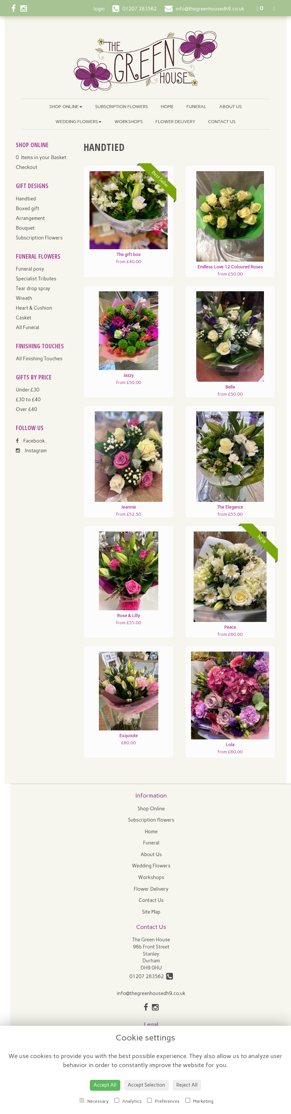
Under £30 (27, 390)
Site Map (151, 912)
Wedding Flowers (79, 121)
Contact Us (221, 121)
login (99, 9)
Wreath (24, 298)
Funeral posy (30, 269)
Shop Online (65, 106)
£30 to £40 (28, 399)
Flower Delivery (176, 121)
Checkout (26, 167)
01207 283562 (151, 976)
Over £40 (26, 409)
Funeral (196, 106)
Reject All (186, 1085)
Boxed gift (27, 208)
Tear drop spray (33, 288)
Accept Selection (146, 1085)
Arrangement (30, 218)
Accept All (105, 1085)
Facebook (30, 441)
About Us (230, 106)
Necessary (94, 1101)
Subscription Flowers (39, 238)
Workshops (128, 121)
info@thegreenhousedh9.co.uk (151, 993)
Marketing (199, 1101)
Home (167, 106)
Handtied (26, 199)
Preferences (163, 1101)
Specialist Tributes (36, 279)
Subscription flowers (121, 106)
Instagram (31, 450)
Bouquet (25, 228)
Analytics (127, 1101)
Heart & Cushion (34, 308)
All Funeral (27, 327)
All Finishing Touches (39, 358)
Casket (23, 318)
